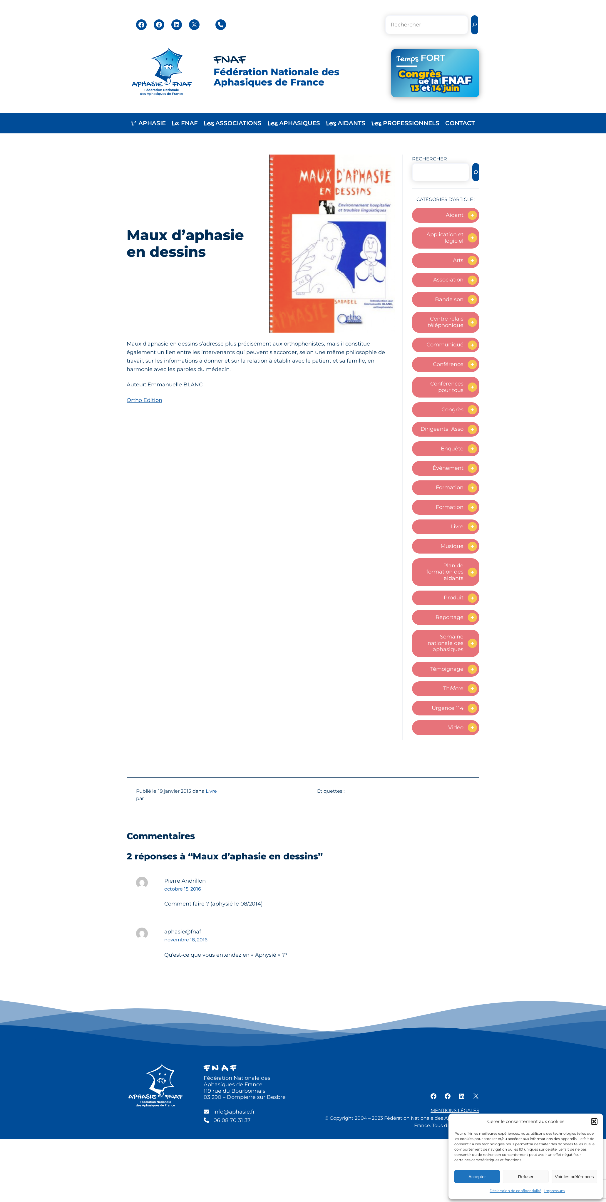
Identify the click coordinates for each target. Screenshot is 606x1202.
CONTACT (460, 123)
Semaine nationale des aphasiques (445, 643)
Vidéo (455, 727)
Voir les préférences (574, 1176)
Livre (457, 526)
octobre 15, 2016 (182, 889)
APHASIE (148, 123)
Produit (453, 597)
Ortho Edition (144, 400)
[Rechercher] (474, 24)
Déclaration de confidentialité (515, 1190)
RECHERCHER (429, 159)
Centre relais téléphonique (445, 322)
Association (448, 279)
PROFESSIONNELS (405, 123)
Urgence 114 (447, 708)
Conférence (448, 364)
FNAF (230, 60)
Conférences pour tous (446, 386)
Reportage (449, 617)
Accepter (477, 1176)
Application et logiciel (444, 237)
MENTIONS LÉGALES (455, 1110)
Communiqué (444, 344)
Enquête (452, 448)
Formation (449, 487)
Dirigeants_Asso (442, 429)
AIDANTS (345, 123)
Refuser (526, 1176)
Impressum (554, 1190)
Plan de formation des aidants (444, 571)
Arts (458, 260)
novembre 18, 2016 (185, 940)
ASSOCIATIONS (233, 123)
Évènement (448, 468)
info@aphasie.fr (234, 1112)
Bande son (449, 299)
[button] (594, 1121)
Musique (452, 546)
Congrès (452, 409)
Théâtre (453, 688)
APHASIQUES (293, 123)
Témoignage (446, 669)
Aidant (454, 215)
